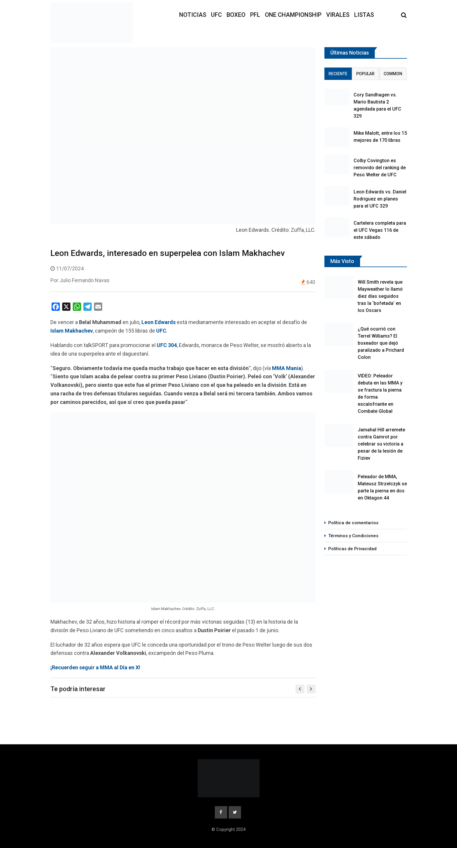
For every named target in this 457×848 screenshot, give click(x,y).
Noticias (192, 14)
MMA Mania (286, 368)
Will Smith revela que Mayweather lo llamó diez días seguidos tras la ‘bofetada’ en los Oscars (380, 296)
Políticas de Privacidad (352, 548)
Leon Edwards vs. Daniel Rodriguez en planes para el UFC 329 (380, 199)
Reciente (338, 73)
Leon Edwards (158, 322)
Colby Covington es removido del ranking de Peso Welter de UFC (380, 168)
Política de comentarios (353, 522)
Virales (337, 14)
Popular (365, 73)
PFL (255, 14)
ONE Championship (293, 14)
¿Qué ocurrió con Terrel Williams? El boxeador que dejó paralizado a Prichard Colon (381, 343)
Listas (364, 14)
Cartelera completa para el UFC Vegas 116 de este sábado (380, 230)
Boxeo (236, 14)
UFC (216, 14)
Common (393, 73)
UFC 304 (167, 345)
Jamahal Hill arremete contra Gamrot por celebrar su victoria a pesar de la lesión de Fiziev (381, 444)
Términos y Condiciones (353, 535)
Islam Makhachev (71, 331)
